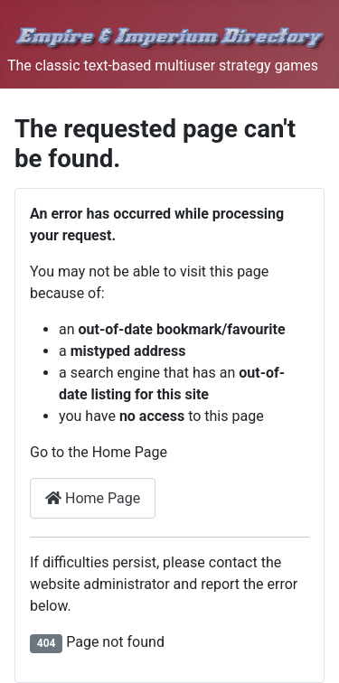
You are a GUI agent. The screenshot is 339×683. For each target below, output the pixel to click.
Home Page (92, 498)
